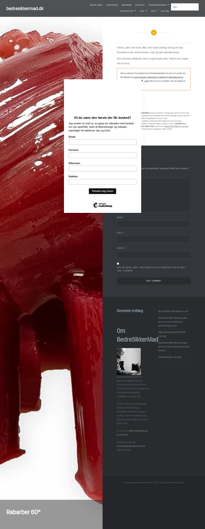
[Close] (143, 80)
